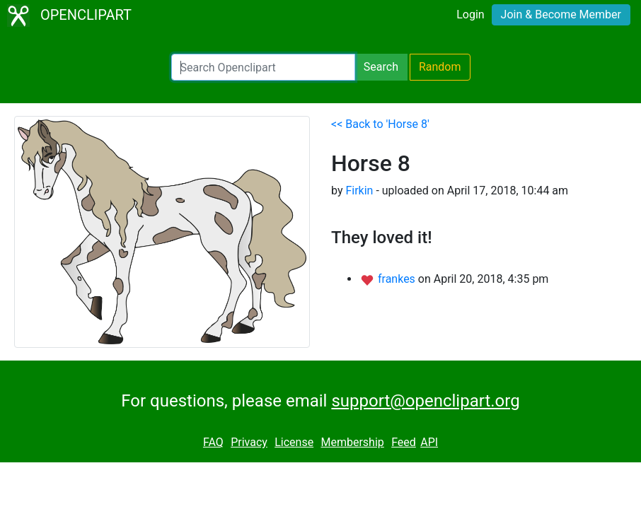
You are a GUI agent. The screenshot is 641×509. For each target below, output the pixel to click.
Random (440, 67)
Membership (351, 442)
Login (470, 14)
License (294, 442)
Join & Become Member (561, 14)
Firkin (359, 190)
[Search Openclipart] (263, 67)
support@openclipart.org (425, 401)
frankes (398, 279)
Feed (403, 442)
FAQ (213, 442)
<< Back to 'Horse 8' (380, 124)
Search (381, 67)
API (429, 442)
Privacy (249, 442)
